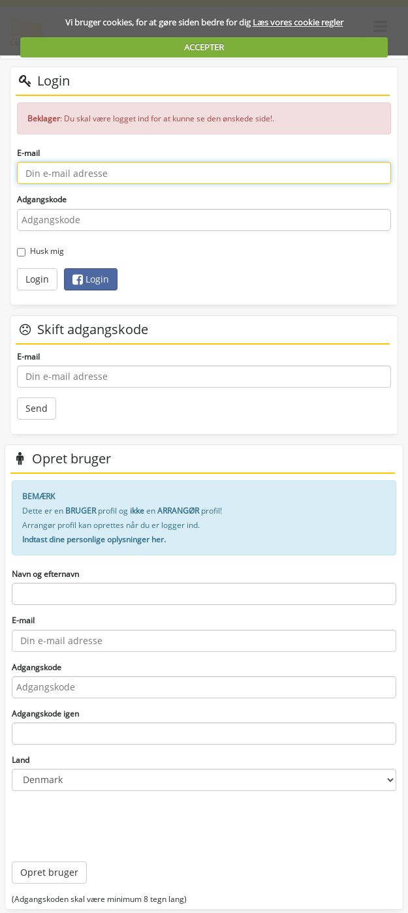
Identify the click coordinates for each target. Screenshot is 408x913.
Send (36, 408)
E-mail (28, 153)
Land (20, 760)
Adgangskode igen (45, 713)
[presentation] (111, 826)
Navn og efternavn (45, 574)
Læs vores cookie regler (298, 22)
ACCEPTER (204, 47)
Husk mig (40, 250)
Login (37, 279)
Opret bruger (49, 872)
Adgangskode (42, 199)
